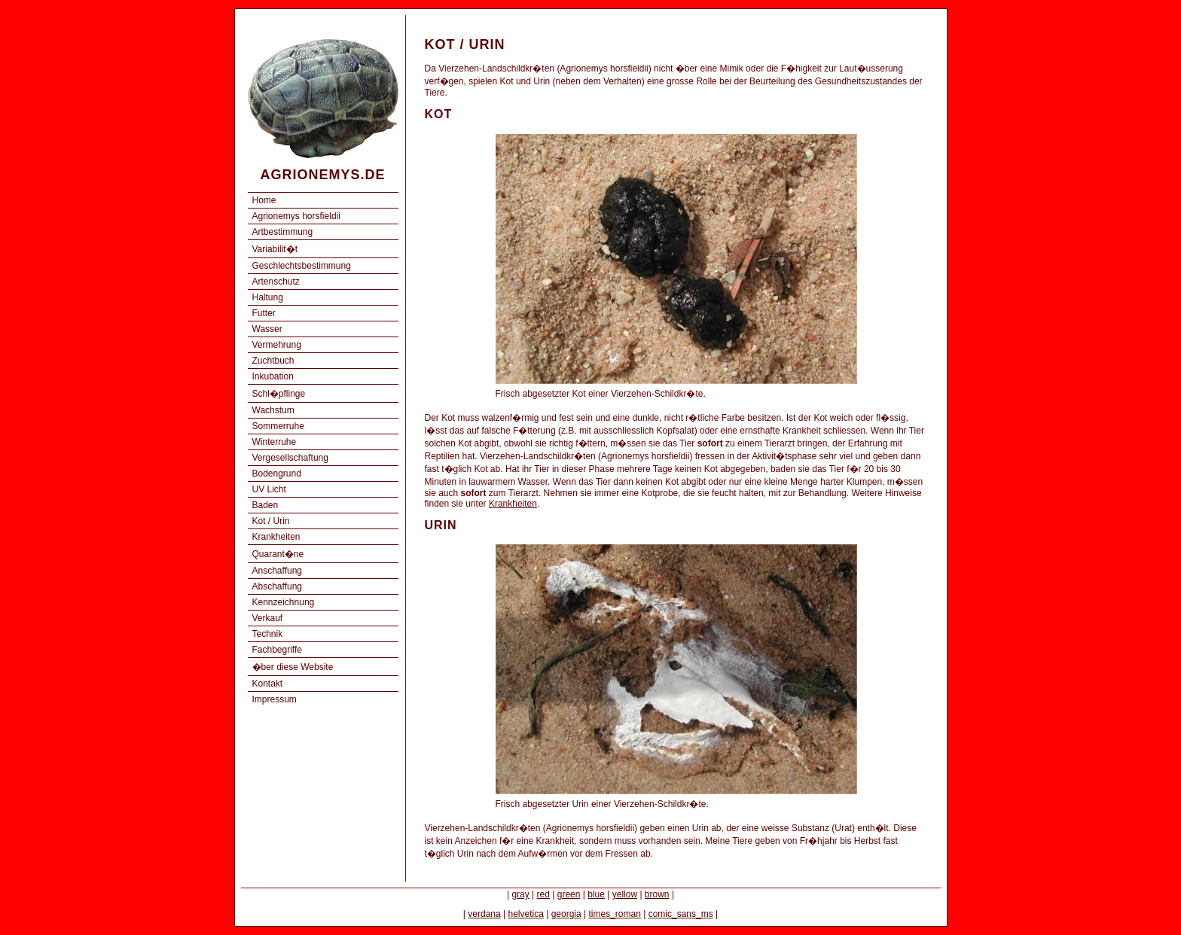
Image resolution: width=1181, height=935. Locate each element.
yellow (624, 894)
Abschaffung (277, 586)
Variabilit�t (275, 249)
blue (596, 894)
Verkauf (267, 618)
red (543, 894)
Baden (265, 505)
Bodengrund (276, 473)
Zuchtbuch (273, 360)
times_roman (614, 914)
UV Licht (269, 489)
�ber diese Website (293, 667)
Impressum (274, 699)
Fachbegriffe (277, 649)
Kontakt (267, 683)
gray (520, 894)
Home (264, 200)
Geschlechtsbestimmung (301, 265)
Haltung (267, 297)
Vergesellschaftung (290, 457)
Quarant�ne (278, 554)
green (569, 894)
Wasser (267, 329)
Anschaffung (277, 570)
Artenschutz (276, 281)
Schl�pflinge (279, 393)
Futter (264, 313)
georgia (566, 914)
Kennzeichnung (283, 602)
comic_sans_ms (680, 914)
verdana (484, 914)
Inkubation (273, 376)
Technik (267, 634)
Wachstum (273, 410)
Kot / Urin (271, 521)
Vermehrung (276, 345)
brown (657, 894)
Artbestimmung (282, 232)
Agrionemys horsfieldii (296, 216)
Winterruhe (274, 442)
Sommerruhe (278, 426)
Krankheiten (276, 536)
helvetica (525, 914)
